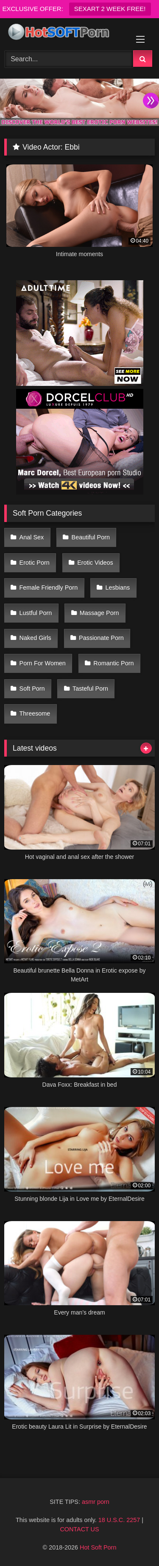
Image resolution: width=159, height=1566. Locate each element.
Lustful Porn (36, 612)
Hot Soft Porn (98, 1547)
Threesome (35, 713)
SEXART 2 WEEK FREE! (110, 8)
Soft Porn (32, 688)
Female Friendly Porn (49, 587)
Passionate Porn (101, 637)
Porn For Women (43, 663)
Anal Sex (32, 537)
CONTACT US (79, 1529)
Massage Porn (99, 612)
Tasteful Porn (90, 688)
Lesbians (118, 587)
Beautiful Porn (91, 537)
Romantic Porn (113, 663)
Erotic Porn (35, 562)
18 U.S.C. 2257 (119, 1520)
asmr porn (95, 1501)
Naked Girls (35, 637)
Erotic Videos (95, 562)
